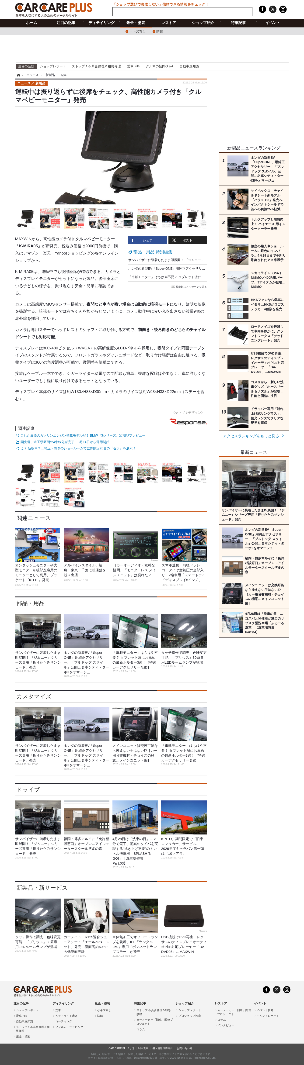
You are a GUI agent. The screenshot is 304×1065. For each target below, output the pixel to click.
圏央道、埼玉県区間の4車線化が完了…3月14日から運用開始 (65, 442)
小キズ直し (137, 31)
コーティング (63, 1021)
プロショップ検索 (189, 1015)
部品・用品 (31, 603)
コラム (140, 1029)
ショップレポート (53, 66)
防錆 (159, 31)
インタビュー (225, 1025)
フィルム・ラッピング (69, 1027)
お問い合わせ (184, 1048)
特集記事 (238, 23)
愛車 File (133, 66)
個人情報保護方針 (162, 1048)
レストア (168, 23)
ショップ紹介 (203, 23)
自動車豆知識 (189, 66)
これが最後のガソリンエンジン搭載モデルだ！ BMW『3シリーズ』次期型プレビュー (83, 435)
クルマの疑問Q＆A (159, 66)
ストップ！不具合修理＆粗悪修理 (96, 66)
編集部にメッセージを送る (189, 286)
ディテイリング (101, 23)
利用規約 (143, 1048)
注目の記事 (66, 23)
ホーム (31, 23)
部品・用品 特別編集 (152, 252)
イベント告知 (265, 1010)
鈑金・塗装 (135, 23)
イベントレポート (268, 1015)
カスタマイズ (34, 696)
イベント (272, 23)
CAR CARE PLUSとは (121, 1048)
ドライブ (28, 789)
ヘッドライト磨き (66, 1015)
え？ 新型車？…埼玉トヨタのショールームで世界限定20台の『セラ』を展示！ (78, 448)
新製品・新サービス (42, 888)
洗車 (58, 1010)
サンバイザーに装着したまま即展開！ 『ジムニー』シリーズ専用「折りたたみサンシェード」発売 (200, 260)
